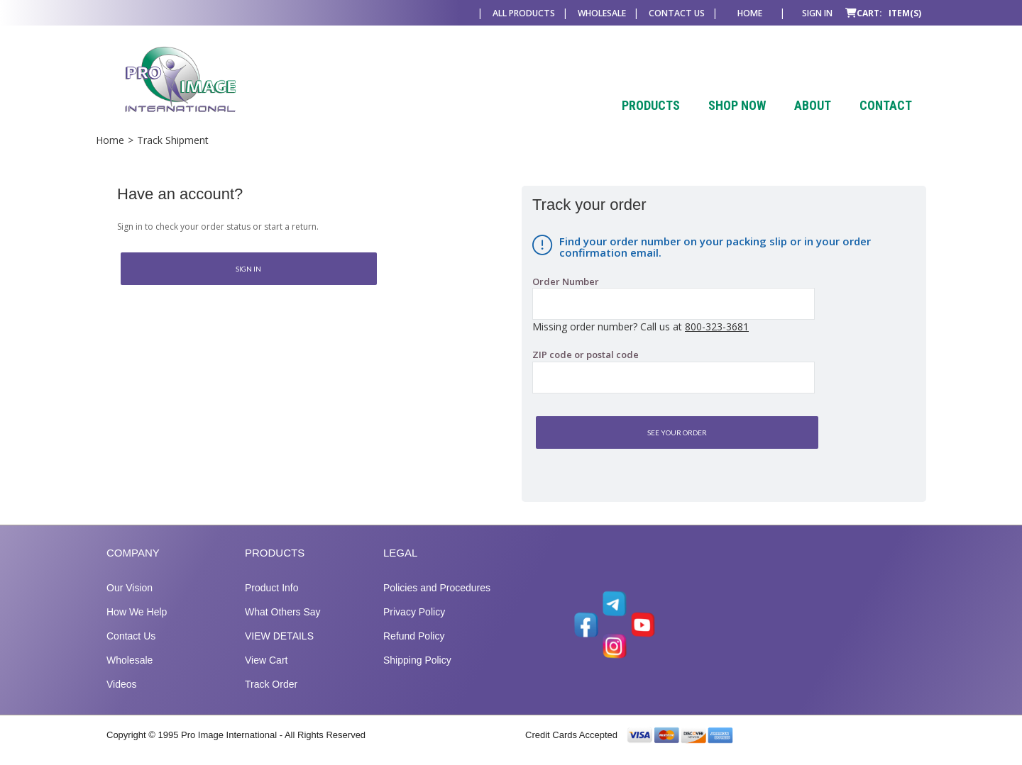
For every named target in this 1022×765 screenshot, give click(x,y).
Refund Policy (413, 636)
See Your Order (677, 432)
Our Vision (129, 587)
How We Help (136, 612)
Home (749, 13)
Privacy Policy (414, 612)
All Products (524, 13)
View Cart (266, 660)
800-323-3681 (717, 326)
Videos (121, 684)
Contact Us (677, 13)
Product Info (272, 587)
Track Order (271, 684)
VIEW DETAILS (279, 636)
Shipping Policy (417, 660)
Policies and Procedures (436, 587)
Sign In (248, 268)
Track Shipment (173, 140)
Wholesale (602, 13)
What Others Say (283, 612)
